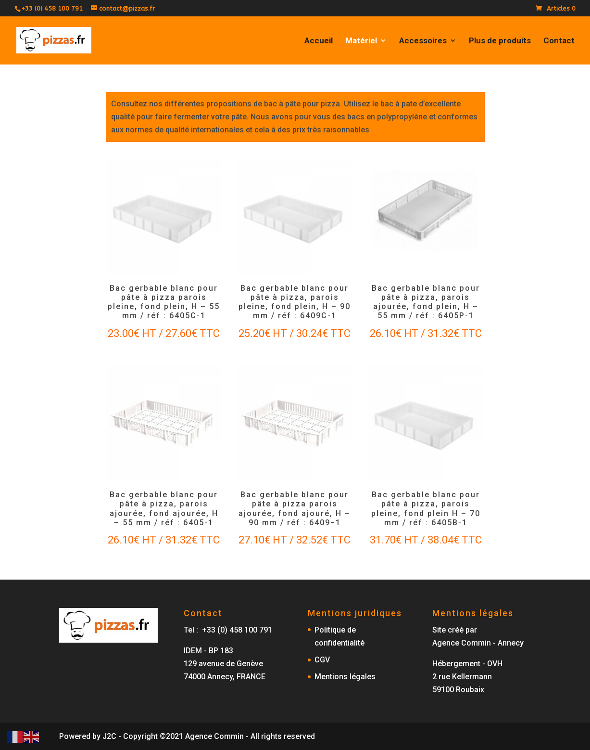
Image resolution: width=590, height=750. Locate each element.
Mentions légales (345, 676)
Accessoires (423, 41)
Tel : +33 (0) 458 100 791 (228, 629)
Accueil (318, 41)
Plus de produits (500, 41)
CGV (322, 659)
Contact (559, 41)
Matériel (361, 41)
